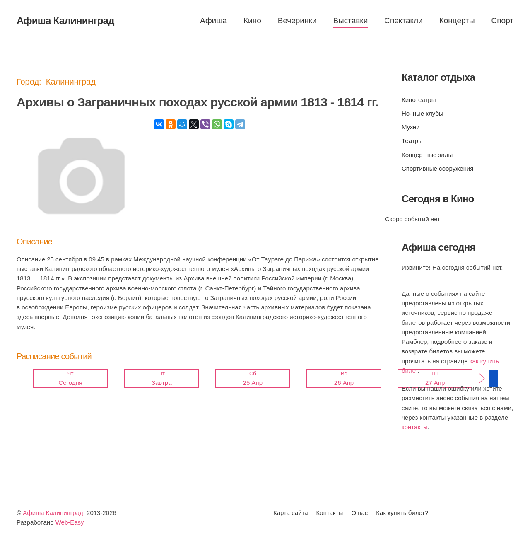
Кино (252, 20)
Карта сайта (290, 512)
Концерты (457, 20)
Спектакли (403, 20)
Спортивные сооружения (437, 168)
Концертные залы (427, 154)
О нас (359, 512)
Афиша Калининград (53, 512)
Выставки (350, 20)
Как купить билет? (402, 512)
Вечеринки (297, 20)
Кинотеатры (419, 99)
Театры (412, 140)
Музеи (411, 127)
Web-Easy (69, 522)
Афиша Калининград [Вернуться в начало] (65, 20)
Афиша (213, 20)
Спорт (502, 20)
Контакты (329, 512)
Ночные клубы (422, 113)
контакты (415, 426)
